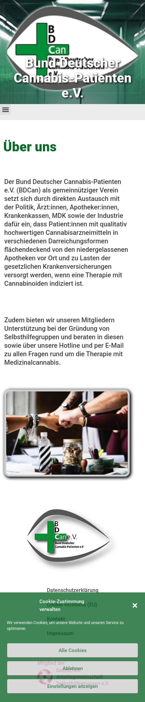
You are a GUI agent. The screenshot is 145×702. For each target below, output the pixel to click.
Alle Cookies (73, 650)
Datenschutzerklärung (72, 590)
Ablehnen (73, 668)
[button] (135, 605)
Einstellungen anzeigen (72, 686)
